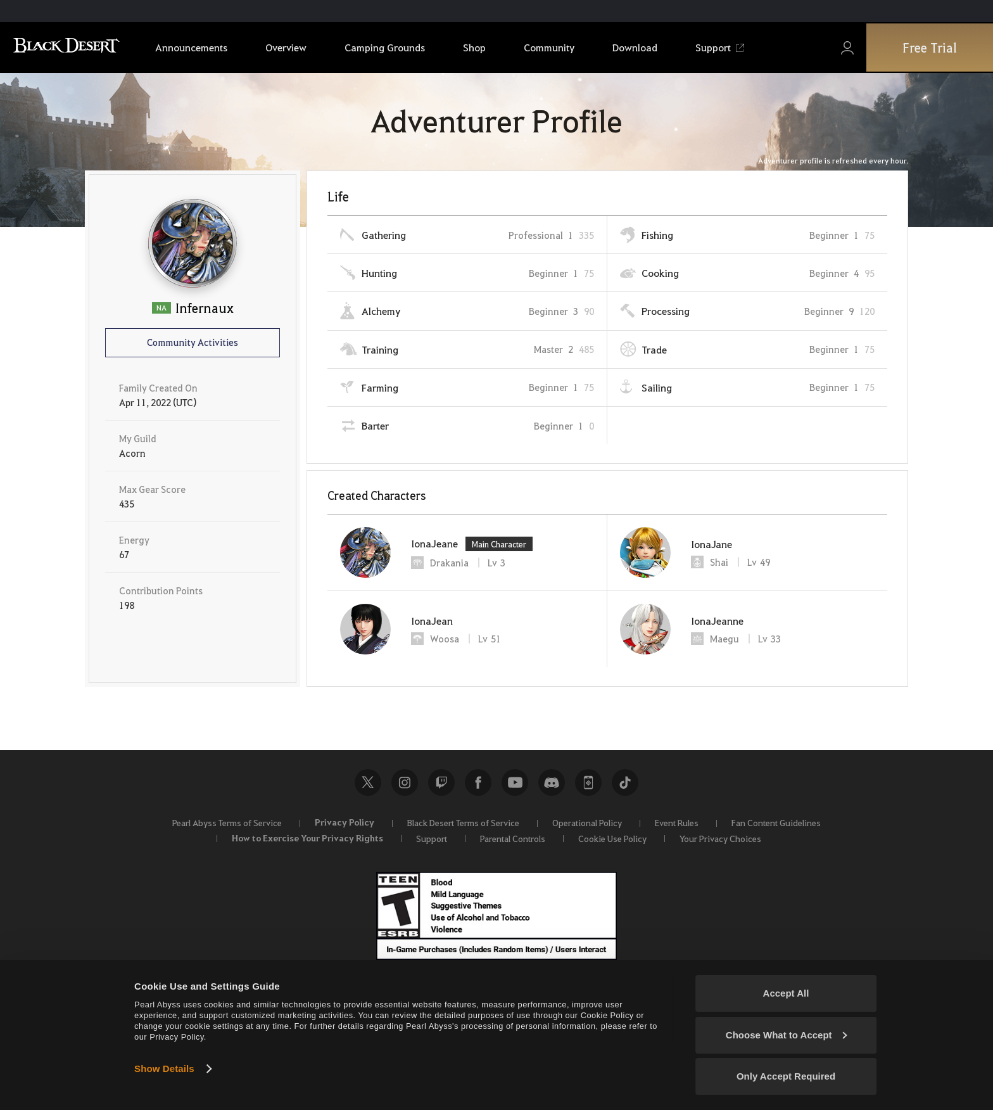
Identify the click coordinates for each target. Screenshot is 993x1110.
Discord (551, 782)
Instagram (404, 782)
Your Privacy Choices (720, 838)
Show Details (164, 1068)
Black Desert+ (588, 782)
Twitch (441, 782)
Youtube (515, 782)
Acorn (132, 453)
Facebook (478, 782)
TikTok (625, 782)
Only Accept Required (786, 1076)
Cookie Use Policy (612, 838)
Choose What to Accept (786, 1035)
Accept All (786, 993)
